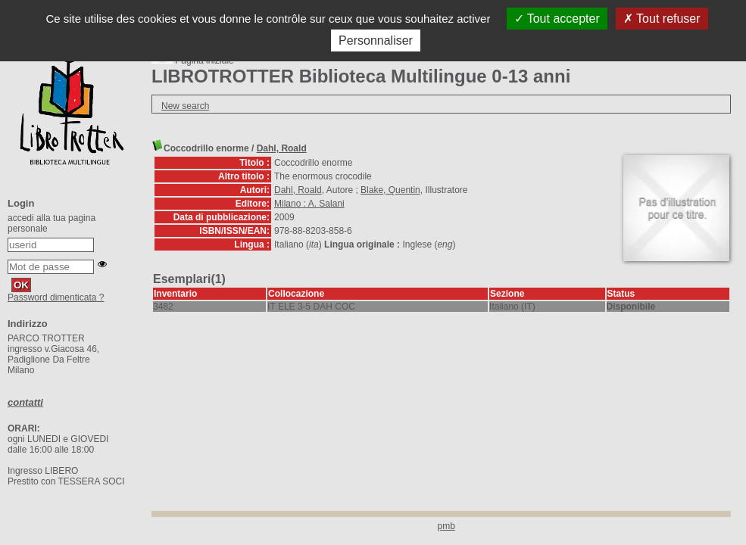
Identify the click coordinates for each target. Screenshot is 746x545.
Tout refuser (662, 18)
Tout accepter (557, 18)
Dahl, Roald (282, 148)
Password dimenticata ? (56, 297)
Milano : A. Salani (309, 203)
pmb (446, 526)
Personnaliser (376, 40)
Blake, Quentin (390, 190)
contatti (25, 402)
